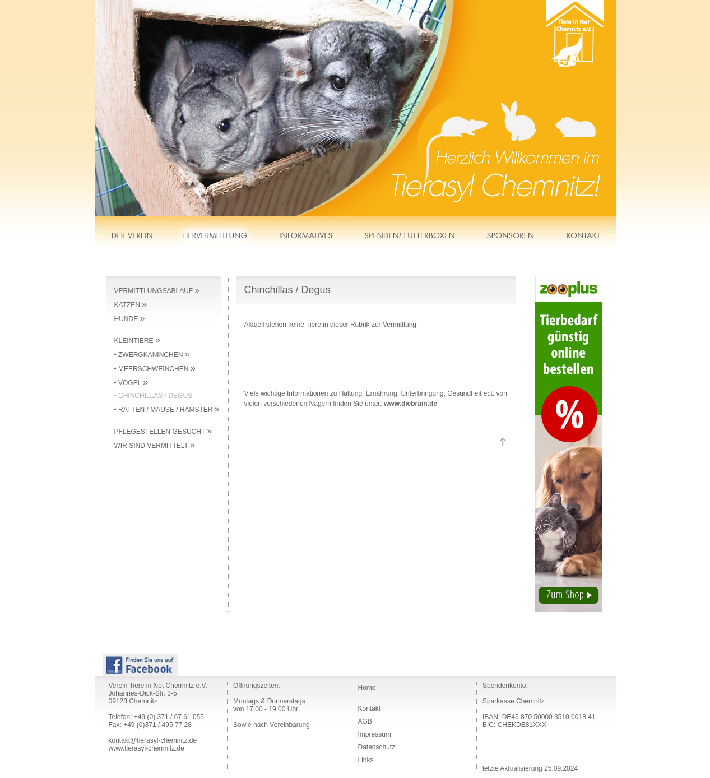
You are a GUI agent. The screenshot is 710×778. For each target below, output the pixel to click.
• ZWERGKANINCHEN (152, 355)
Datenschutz (377, 747)
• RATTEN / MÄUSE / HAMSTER (167, 410)
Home (367, 688)
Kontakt (369, 708)
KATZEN (130, 305)
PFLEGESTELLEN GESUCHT (163, 432)
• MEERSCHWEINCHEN (155, 369)
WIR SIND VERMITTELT (154, 446)
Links (366, 760)
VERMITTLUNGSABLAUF (157, 291)
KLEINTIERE (137, 341)
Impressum (374, 734)
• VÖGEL (131, 383)
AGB (365, 721)
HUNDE (129, 319)
